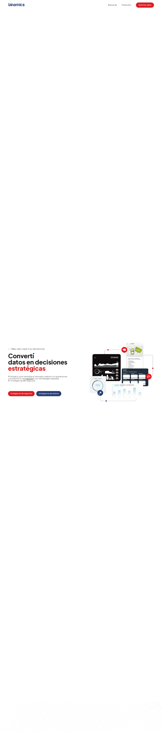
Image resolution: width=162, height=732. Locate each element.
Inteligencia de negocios (21, 393)
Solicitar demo (145, 5)
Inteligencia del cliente (49, 393)
